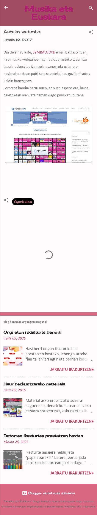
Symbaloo (23, 202)
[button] (91, 32)
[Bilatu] (91, 8)
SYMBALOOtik (44, 52)
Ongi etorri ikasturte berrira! (32, 332)
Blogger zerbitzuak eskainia (48, 493)
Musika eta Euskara (49, 13)
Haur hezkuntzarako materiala (34, 384)
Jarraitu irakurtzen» (72, 370)
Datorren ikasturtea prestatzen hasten (43, 435)
